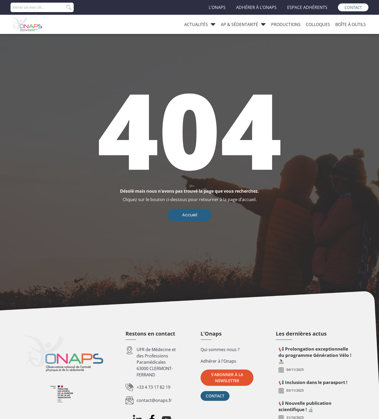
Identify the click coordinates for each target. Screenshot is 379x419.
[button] (227, 378)
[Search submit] (69, 7)
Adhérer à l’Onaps (256, 7)
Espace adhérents (307, 7)
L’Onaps (217, 7)
